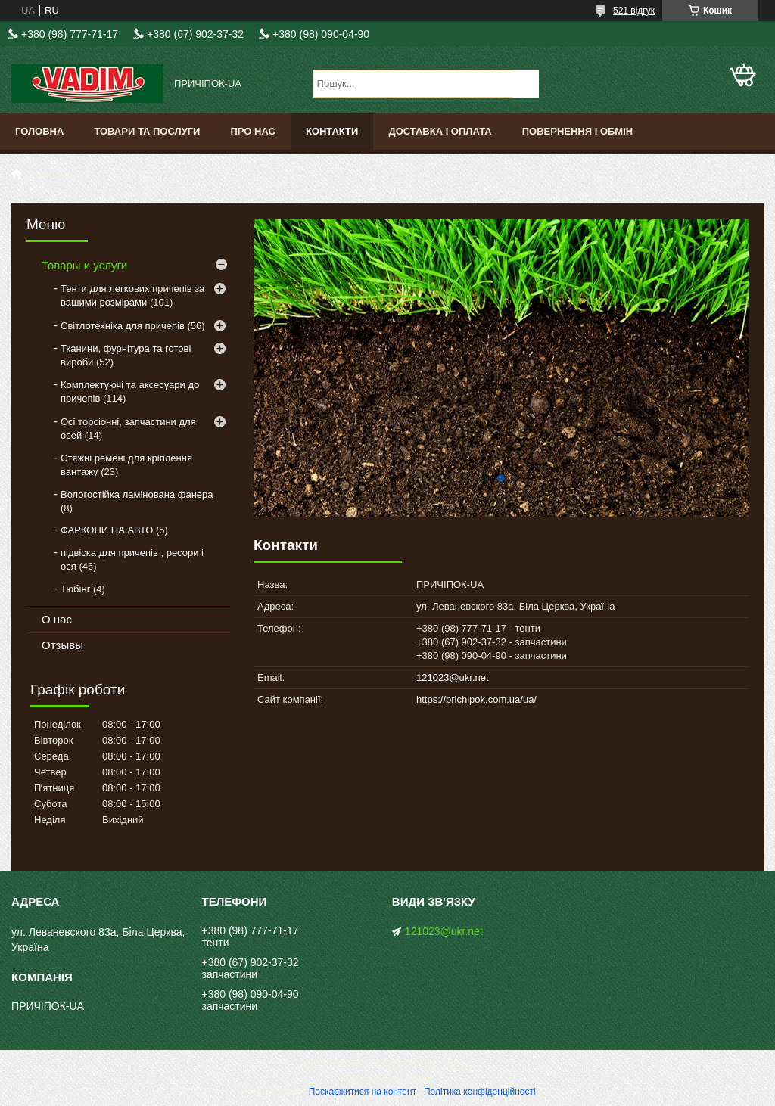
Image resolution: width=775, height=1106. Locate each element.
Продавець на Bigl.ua (387, 1078)
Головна (39, 131)
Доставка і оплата (439, 131)
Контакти (332, 131)
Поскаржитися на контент (362, 1091)
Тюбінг (75, 589)
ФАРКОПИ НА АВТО (107, 530)
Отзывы (62, 644)
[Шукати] (525, 84)
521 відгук (634, 10)
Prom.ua (458, 1064)
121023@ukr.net (452, 677)
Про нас (252, 131)
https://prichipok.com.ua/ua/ (476, 699)
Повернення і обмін (577, 131)
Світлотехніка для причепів (123, 325)
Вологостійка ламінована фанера (137, 494)
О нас (57, 619)
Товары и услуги (84, 265)
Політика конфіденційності (480, 1091)
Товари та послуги (147, 131)
